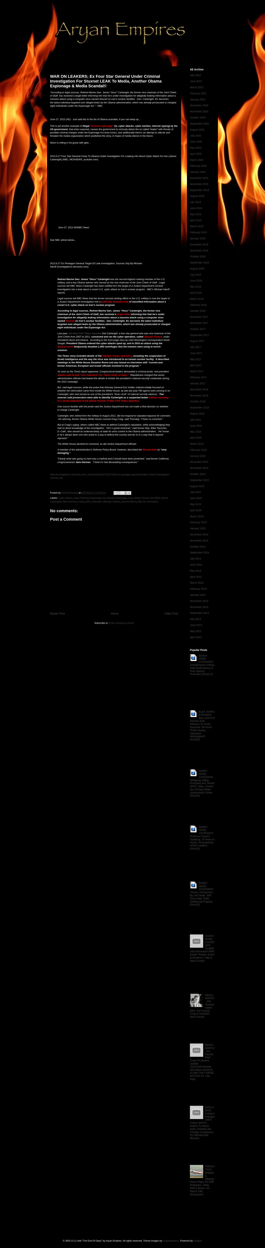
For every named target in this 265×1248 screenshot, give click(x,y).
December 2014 (199, 534)
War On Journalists (148, 501)
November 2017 (199, 322)
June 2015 (196, 498)
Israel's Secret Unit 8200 (147, 498)
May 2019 (195, 214)
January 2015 (198, 528)
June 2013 (196, 625)
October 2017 (198, 329)
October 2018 (198, 256)
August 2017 (197, 341)
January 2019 (198, 238)
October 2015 (198, 474)
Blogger (197, 1240)
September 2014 (199, 552)
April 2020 (196, 153)
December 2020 (199, 105)
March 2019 (197, 226)
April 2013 (196, 637)
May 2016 (195, 431)
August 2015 (197, 486)
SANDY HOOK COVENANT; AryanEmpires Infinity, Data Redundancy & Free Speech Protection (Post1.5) (202, 665)
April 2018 (196, 292)
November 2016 (199, 395)
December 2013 (199, 600)
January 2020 (198, 171)
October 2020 (198, 117)
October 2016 (198, 401)
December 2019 (199, 177)
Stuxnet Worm (129, 501)
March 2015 (197, 516)
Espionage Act (97, 498)
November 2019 (199, 184)
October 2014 (198, 546)
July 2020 (195, 135)
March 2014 (197, 582)
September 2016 (199, 407)
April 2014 (196, 576)
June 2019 (196, 208)
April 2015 (196, 510)
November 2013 (199, 607)
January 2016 (198, 456)
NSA (88, 501)
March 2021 (197, 87)
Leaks (81, 501)
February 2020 (198, 165)
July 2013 (195, 619)
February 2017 (198, 377)
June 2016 (196, 425)
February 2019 (198, 232)
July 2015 (195, 492)
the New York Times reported (84, 333)
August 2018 (197, 268)
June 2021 (196, 81)
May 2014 (195, 570)
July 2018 (195, 274)
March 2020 (197, 159)
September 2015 (199, 480)
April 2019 (196, 220)
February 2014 (198, 588)
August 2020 (197, 129)
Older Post (171, 613)
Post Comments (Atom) (121, 623)
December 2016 (199, 389)
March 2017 (197, 371)
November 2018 (199, 250)
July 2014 (195, 558)
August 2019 (197, 196)
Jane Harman (69, 501)
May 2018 (195, 286)
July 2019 (195, 202)
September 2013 (199, 612)
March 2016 (197, 443)
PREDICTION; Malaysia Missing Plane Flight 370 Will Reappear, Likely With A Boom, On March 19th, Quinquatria (202, 1180)
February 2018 (198, 304)
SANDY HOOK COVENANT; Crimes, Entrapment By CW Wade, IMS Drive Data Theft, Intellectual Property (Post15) (201, 894)
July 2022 (195, 75)
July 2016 (195, 419)
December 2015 (199, 461)
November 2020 (199, 111)
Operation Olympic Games (106, 501)
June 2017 (196, 353)
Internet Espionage (117, 498)
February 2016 (198, 449)
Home (115, 613)
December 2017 (199, 316)
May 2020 (195, 147)
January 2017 (198, 383)
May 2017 (195, 359)
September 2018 (199, 262)
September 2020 (199, 123)
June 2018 (196, 280)
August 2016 (197, 413)
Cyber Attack (65, 498)
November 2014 (199, 540)
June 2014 (196, 564)
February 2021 (198, 93)
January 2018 (198, 310)
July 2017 (195, 347)
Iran (130, 498)
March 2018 (197, 298)
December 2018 (199, 244)
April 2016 (196, 437)
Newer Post (57, 613)
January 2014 (198, 594)
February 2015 (198, 522)
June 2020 (196, 141)
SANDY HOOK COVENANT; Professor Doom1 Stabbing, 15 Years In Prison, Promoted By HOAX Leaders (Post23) (202, 838)
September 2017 (199, 335)
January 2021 (198, 99)
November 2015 (199, 467)
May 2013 (195, 631)
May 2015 (195, 504)
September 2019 (199, 190)
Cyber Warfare (81, 498)
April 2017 (196, 365)
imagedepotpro (171, 1240)
